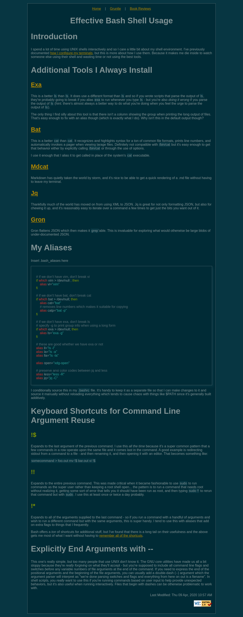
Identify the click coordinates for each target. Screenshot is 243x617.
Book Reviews (140, 8)
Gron (38, 219)
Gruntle (115, 8)
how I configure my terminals (71, 53)
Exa (36, 84)
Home (96, 8)
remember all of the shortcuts (121, 535)
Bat (35, 129)
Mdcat (39, 166)
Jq (34, 193)
